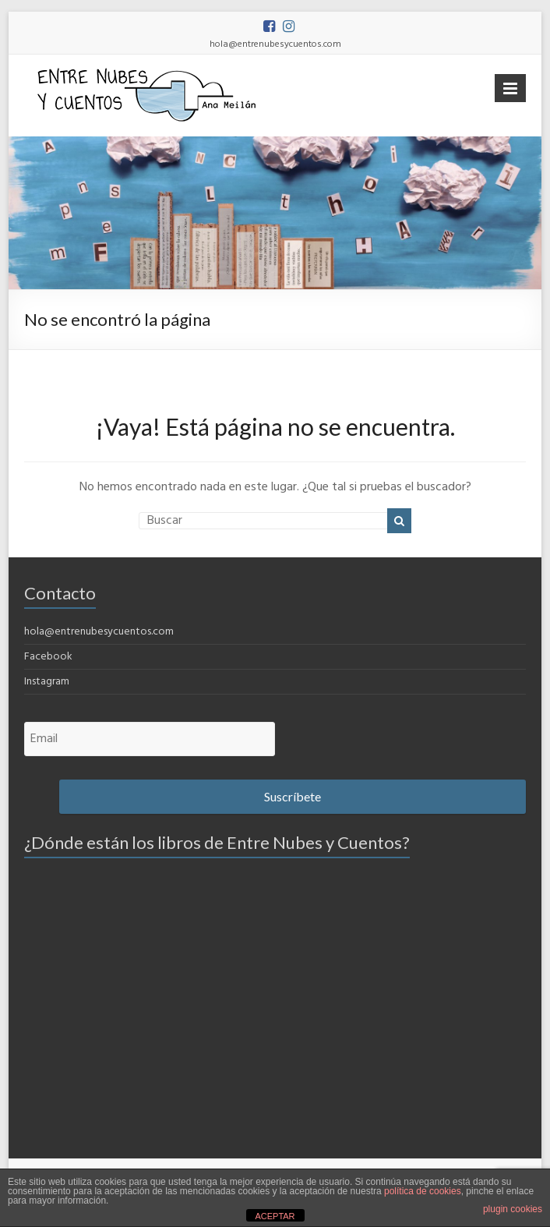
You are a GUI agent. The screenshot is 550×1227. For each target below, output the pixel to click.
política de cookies (422, 1191)
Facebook (48, 657)
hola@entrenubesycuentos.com (99, 632)
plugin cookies (512, 1209)
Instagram (46, 682)
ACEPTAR (274, 1216)
